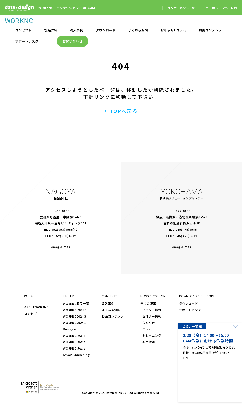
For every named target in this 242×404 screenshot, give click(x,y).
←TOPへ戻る (121, 111)
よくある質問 (111, 310)
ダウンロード (188, 303)
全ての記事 (148, 303)
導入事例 (108, 303)
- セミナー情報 (150, 316)
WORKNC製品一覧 (76, 303)
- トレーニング (150, 335)
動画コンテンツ (113, 316)
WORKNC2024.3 (74, 316)
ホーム (29, 296)
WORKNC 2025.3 (74, 310)
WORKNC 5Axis (74, 348)
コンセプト (32, 313)
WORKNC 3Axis (74, 342)
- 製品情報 (147, 342)
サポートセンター (191, 310)
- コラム (146, 329)
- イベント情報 (150, 310)
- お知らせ (147, 322)
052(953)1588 (62, 229)
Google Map (60, 247)
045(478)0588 (186, 229)
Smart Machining (76, 354)
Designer (70, 329)
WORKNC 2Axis (74, 335)
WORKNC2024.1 (74, 322)
